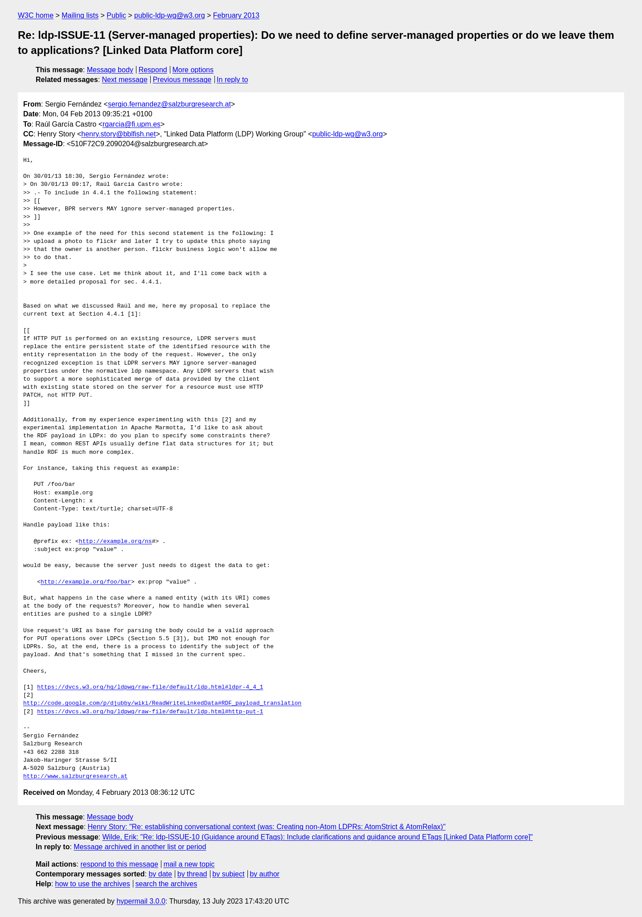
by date (160, 874)
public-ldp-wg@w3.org (169, 15)
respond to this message (119, 864)
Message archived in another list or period (140, 847)
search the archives (167, 884)
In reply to (232, 79)
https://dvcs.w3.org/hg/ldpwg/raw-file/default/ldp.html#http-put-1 (150, 712)
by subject (228, 874)
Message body (110, 70)
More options (193, 70)
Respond (153, 70)
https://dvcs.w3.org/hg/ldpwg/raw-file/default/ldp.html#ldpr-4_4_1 (150, 687)
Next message (125, 79)
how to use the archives (92, 884)
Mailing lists (80, 15)
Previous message (182, 79)
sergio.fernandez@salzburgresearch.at (169, 104)
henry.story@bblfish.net (118, 134)
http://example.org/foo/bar (86, 582)
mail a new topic (189, 864)
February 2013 (236, 15)
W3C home (36, 15)
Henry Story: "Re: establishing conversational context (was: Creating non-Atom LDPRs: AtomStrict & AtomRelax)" (267, 827)
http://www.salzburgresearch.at (75, 777)
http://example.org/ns (115, 542)
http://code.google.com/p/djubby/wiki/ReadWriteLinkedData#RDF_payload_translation (162, 703)
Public (116, 15)
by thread (192, 874)
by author (265, 874)
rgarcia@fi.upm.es (131, 124)
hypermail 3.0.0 (140, 901)
